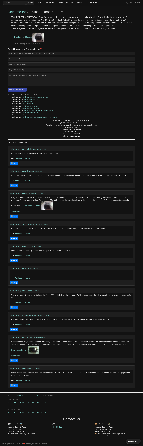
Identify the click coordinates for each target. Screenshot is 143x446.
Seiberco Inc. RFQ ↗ (30, 99)
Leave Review (92, 3)
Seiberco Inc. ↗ (28, 101)
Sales (24, 246)
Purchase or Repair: (29, 37)
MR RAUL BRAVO (28, 315)
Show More (15, 211)
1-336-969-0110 (134, 3)
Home (39, 3)
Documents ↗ (28, 104)
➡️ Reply (14, 163)
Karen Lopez (26, 368)
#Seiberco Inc (14, 149)
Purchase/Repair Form (66, 3)
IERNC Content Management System (30, 396)
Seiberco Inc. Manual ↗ (31, 106)
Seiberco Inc (17, 12)
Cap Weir (25, 171)
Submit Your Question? (17, 90)
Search (30, 3)
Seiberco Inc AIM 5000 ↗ (32, 108)
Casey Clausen (27, 224)
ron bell (24, 268)
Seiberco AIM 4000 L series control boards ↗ (39, 110)
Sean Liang (26, 337)
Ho (23, 291)
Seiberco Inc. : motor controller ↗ (35, 115)
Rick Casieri (26, 149)
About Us (80, 3)
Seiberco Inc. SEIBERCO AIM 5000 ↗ (36, 97)
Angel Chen (26, 193)
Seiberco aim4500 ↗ (30, 113)
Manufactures (50, 3)
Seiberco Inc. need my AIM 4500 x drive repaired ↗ (41, 117)
